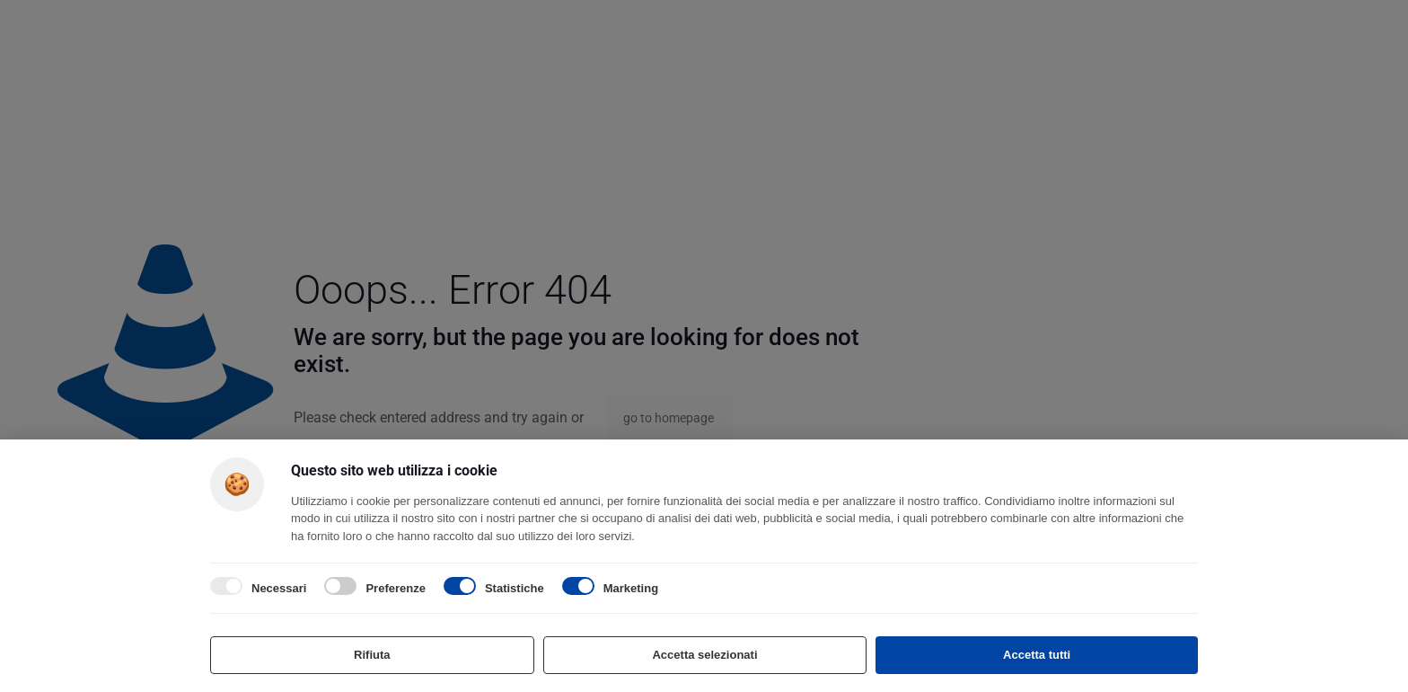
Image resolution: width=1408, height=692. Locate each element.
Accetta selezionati (704, 654)
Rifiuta (372, 654)
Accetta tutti (1036, 654)
